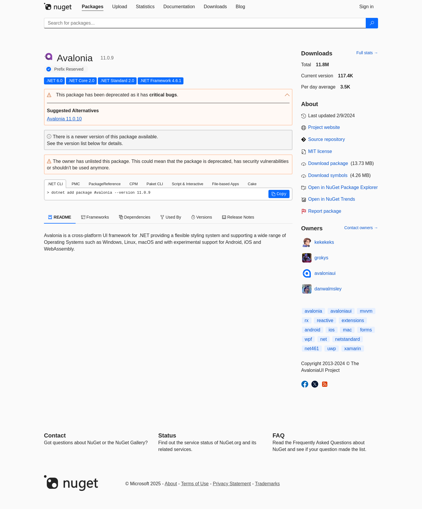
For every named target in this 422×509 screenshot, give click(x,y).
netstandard (347, 339)
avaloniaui (325, 273)
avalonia (313, 311)
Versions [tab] (201, 217)
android (312, 329)
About (171, 483)
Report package (324, 211)
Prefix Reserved (69, 69)
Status (167, 435)
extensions (353, 320)
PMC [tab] (76, 184)
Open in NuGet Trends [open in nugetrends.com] (331, 199)
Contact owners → (361, 227)
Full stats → (367, 52)
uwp (331, 348)
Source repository (326, 139)
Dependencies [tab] (134, 217)
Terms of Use (195, 483)
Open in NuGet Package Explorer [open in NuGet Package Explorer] (343, 187)
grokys (321, 257)
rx (307, 320)
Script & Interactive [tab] (187, 184)
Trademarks (267, 483)
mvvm (366, 311)
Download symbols (328, 175)
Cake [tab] (252, 184)
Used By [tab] (170, 217)
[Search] (372, 23)
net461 (312, 348)
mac (347, 329)
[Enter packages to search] (205, 23)
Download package (328, 163)
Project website (324, 127)
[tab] (92, 6)
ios (331, 329)
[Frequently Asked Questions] (279, 435)
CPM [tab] (134, 184)
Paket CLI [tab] (155, 184)
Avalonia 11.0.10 (64, 118)
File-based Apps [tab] (225, 184)
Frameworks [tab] (95, 217)
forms (366, 329)
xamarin (352, 348)
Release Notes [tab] (238, 217)
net (323, 339)
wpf (308, 339)
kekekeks (324, 242)
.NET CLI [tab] (55, 184)
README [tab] (59, 217)
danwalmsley (327, 288)
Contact (55, 435)
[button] (168, 95)
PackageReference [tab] (105, 184)
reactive (325, 320)
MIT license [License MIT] (320, 151)
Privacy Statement (232, 483)
